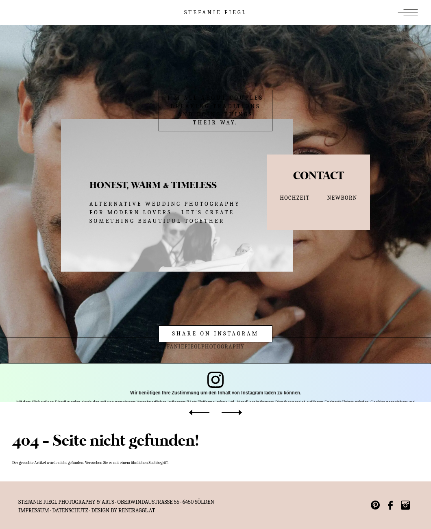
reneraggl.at (136, 510)
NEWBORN (342, 197)
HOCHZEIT (295, 197)
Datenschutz (70, 510)
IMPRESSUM (33, 510)
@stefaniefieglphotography (184, 346)
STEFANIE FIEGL (215, 12)
